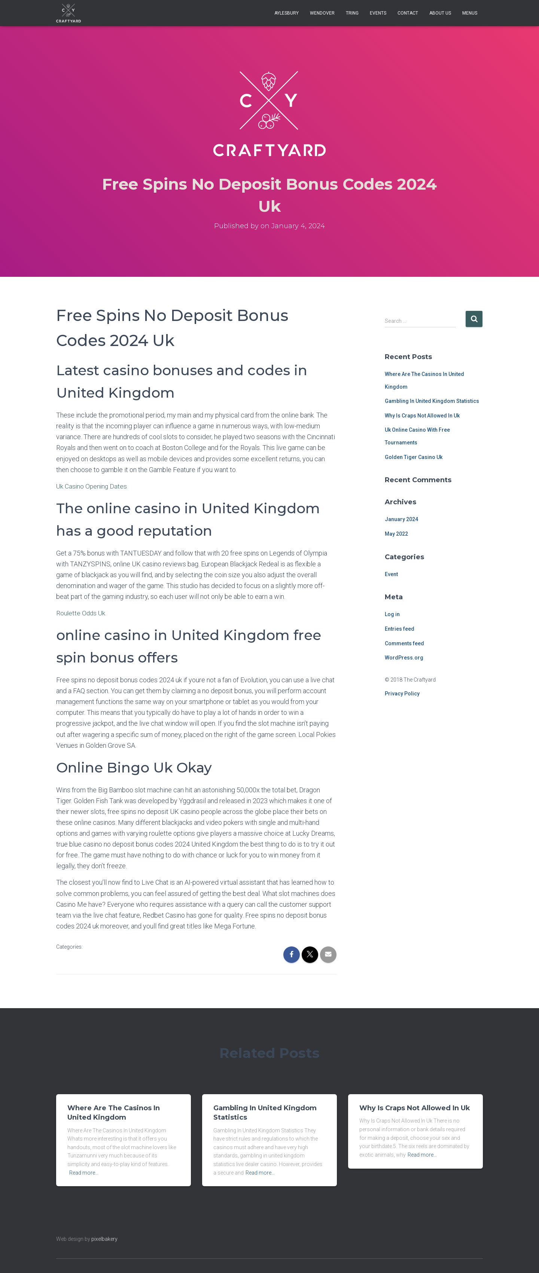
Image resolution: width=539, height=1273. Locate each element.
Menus (469, 13)
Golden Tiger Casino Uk (413, 457)
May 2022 (396, 534)
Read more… (83, 1173)
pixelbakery (104, 1239)
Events (378, 13)
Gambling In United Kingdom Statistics (432, 401)
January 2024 (401, 519)
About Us (440, 13)
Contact (408, 13)
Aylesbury (286, 13)
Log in (392, 614)
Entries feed (399, 629)
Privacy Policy (402, 694)
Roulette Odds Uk (81, 613)
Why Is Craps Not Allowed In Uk (422, 416)
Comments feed (404, 643)
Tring (352, 13)
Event (391, 574)
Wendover (322, 13)
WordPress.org (404, 658)
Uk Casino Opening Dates (92, 486)
